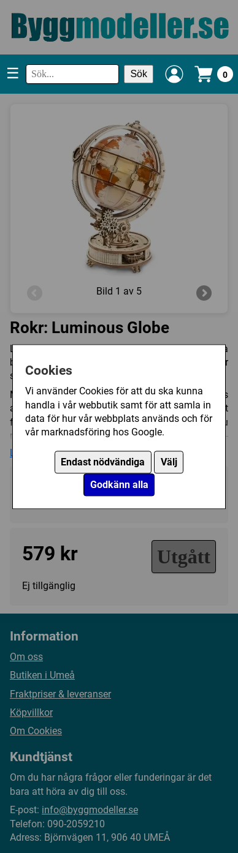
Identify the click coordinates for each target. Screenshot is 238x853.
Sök (138, 74)
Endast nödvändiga (103, 462)
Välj (169, 462)
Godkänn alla (119, 484)
